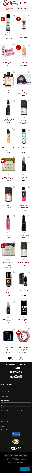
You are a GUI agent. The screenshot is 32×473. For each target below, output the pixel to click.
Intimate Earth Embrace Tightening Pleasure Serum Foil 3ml (8, 262)
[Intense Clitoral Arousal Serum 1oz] (24, 107)
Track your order (5, 396)
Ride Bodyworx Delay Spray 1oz (8, 320)
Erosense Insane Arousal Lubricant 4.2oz (24, 206)
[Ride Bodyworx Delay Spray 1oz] (8, 307)
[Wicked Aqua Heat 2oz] (24, 222)
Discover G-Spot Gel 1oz (8, 205)
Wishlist (3, 424)
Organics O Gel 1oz (23, 34)
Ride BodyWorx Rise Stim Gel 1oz (24, 176)
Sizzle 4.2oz (24, 62)
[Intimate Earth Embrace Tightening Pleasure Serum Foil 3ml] (8, 249)
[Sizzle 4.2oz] (24, 51)
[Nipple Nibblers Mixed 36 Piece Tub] (24, 336)
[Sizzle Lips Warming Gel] (8, 222)
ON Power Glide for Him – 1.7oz (24, 320)
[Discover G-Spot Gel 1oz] (8, 194)
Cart (2, 426)
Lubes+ (18, 408)
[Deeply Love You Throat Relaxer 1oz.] (8, 136)
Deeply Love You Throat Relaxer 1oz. (8, 148)
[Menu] (29, 3)
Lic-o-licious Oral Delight (8, 291)
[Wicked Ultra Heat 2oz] (8, 107)
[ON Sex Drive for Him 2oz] (8, 336)
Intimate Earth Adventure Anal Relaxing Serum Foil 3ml (8, 177)
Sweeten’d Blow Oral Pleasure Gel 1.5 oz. (8, 63)
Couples (3, 408)
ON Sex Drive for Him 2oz (8, 348)
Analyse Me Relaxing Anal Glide (8, 34)
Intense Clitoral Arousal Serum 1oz (24, 119)
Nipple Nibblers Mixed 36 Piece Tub (23, 348)
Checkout (4, 429)
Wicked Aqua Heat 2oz (24, 234)
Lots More (19, 410)
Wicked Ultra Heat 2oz (8, 119)
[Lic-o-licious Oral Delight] (8, 279)
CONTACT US (24, 469)
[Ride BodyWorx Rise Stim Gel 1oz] (24, 164)
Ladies (3, 405)
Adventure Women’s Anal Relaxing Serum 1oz (24, 261)
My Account (4, 421)
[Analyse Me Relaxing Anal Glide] (8, 22)
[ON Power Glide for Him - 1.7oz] (24, 307)
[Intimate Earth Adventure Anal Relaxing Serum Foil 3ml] (8, 164)
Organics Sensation (8, 90)
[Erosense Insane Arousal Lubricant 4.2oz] (24, 194)
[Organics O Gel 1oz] (24, 22)
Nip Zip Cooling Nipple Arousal (23, 148)
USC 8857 (23, 459)
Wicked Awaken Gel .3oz (24, 91)
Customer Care (5, 391)
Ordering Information (7, 389)
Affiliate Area (11, 458)
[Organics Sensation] (8, 79)
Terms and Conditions (13, 459)
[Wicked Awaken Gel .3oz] (24, 79)
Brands (18, 413)
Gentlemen (4, 410)
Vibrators (4, 413)
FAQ (2, 394)
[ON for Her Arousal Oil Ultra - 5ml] (24, 279)
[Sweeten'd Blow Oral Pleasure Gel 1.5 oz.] (8, 51)
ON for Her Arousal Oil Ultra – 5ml (23, 291)
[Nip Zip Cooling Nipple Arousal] (24, 136)
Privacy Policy (20, 458)
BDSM (18, 405)
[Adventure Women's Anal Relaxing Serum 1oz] (24, 249)
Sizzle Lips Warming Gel (8, 234)
